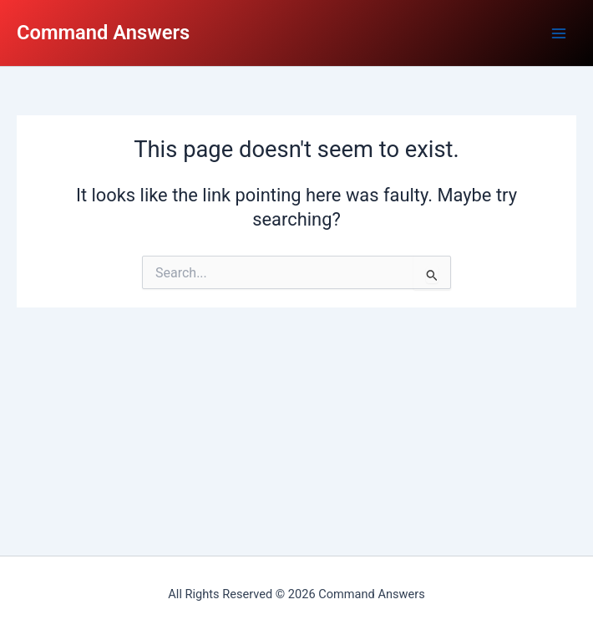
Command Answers (103, 32)
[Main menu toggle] (558, 33)
